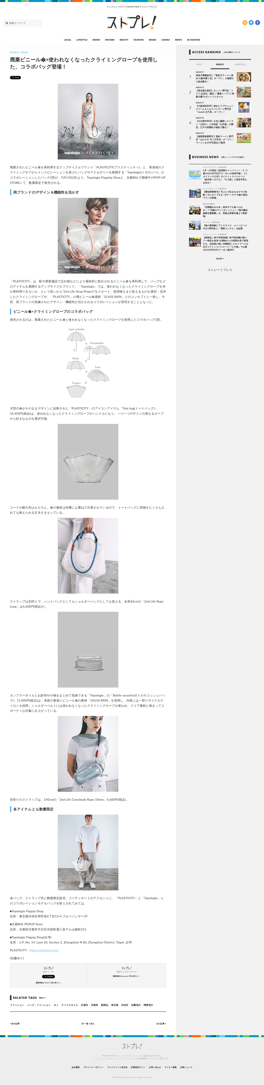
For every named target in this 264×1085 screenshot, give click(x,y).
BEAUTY (124, 39)
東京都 (114, 1005)
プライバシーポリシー (87, 1067)
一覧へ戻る (88, 1023)
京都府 (94, 1005)
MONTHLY (240, 64)
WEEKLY (220, 64)
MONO (96, 39)
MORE (220, 259)
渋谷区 (124, 1005)
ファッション (17, 1005)
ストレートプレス (220, 271)
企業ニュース (195, 1067)
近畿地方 (136, 1005)
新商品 (104, 1005)
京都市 (84, 1005)
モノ (56, 1005)
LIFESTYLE (81, 39)
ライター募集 (177, 1067)
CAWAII (165, 39)
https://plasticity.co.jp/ (45, 950)
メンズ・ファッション (39, 1005)
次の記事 (160, 1023)
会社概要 (66, 1067)
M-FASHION (193, 39)
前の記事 (15, 1023)
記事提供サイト (139, 1067)
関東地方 (148, 1005)
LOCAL (67, 39)
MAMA (152, 39)
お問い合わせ (159, 1067)
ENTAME (109, 39)
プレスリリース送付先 (115, 1067)
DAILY (199, 64)
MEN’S (178, 39)
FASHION (139, 39)
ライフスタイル (69, 1005)
